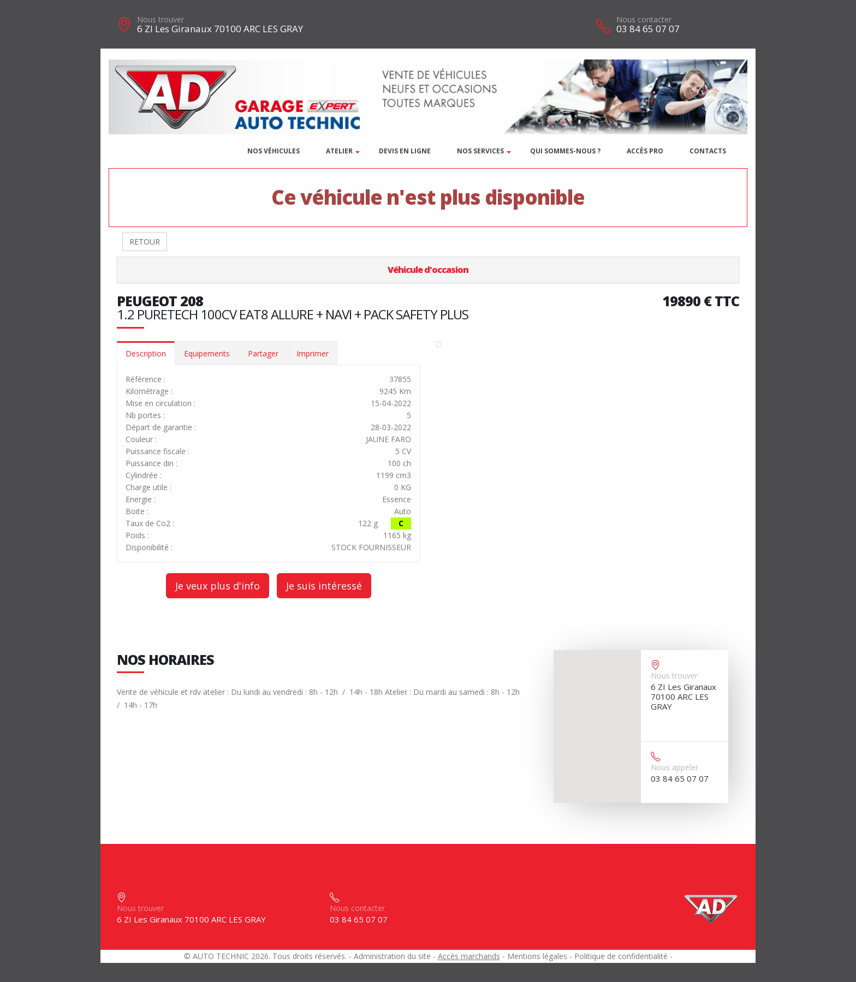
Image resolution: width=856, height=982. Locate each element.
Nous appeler (674, 767)
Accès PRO (645, 151)
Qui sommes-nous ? (565, 151)
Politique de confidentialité (621, 956)
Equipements (207, 353)
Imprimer (312, 353)
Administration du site (392, 956)
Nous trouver (160, 19)
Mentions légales (537, 956)
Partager (263, 353)
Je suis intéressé (324, 585)
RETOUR (144, 241)
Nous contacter (643, 19)
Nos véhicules (273, 151)
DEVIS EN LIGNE (405, 151)
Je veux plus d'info (217, 585)
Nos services (480, 151)
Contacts (707, 151)
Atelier (339, 151)
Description (146, 353)
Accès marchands (469, 956)
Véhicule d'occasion (428, 270)
